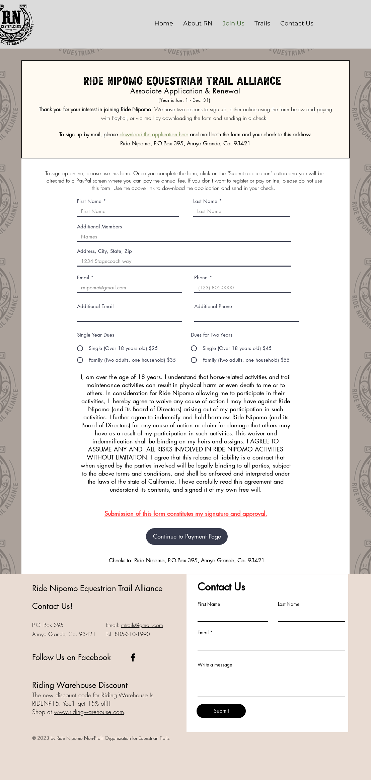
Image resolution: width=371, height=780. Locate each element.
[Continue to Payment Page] (187, 536)
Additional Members (99, 226)
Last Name (205, 201)
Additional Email (95, 306)
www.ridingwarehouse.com (89, 712)
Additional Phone (213, 306)
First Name (89, 201)
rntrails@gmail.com (142, 625)
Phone (201, 277)
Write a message (215, 664)
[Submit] (221, 711)
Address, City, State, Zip (104, 251)
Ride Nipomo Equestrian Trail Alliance (97, 588)
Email (83, 277)
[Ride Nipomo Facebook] (133, 657)
